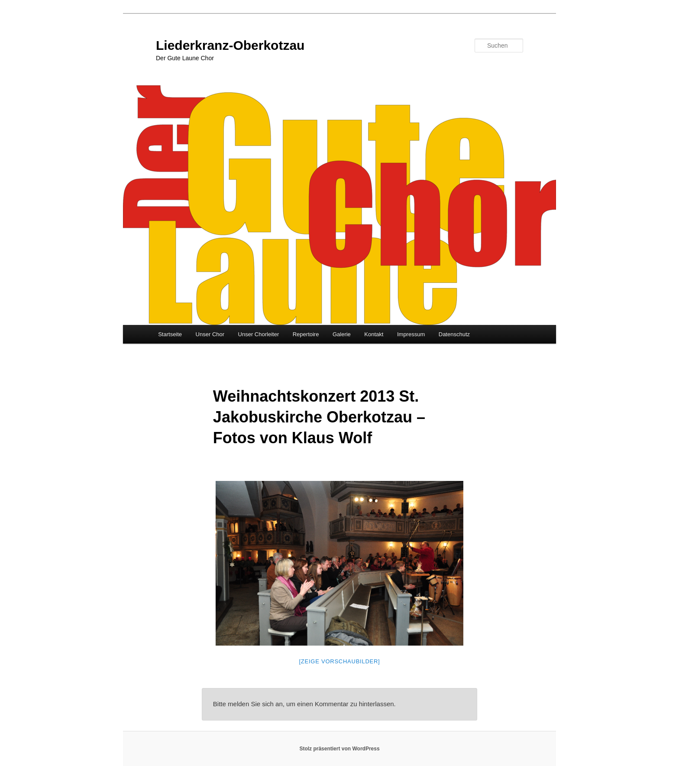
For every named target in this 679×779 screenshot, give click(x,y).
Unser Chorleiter (258, 334)
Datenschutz (454, 334)
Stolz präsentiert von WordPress (339, 749)
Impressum (411, 334)
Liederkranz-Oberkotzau (230, 45)
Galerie (342, 334)
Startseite (170, 334)
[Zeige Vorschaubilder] (339, 661)
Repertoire (306, 334)
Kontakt (373, 334)
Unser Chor (210, 334)
